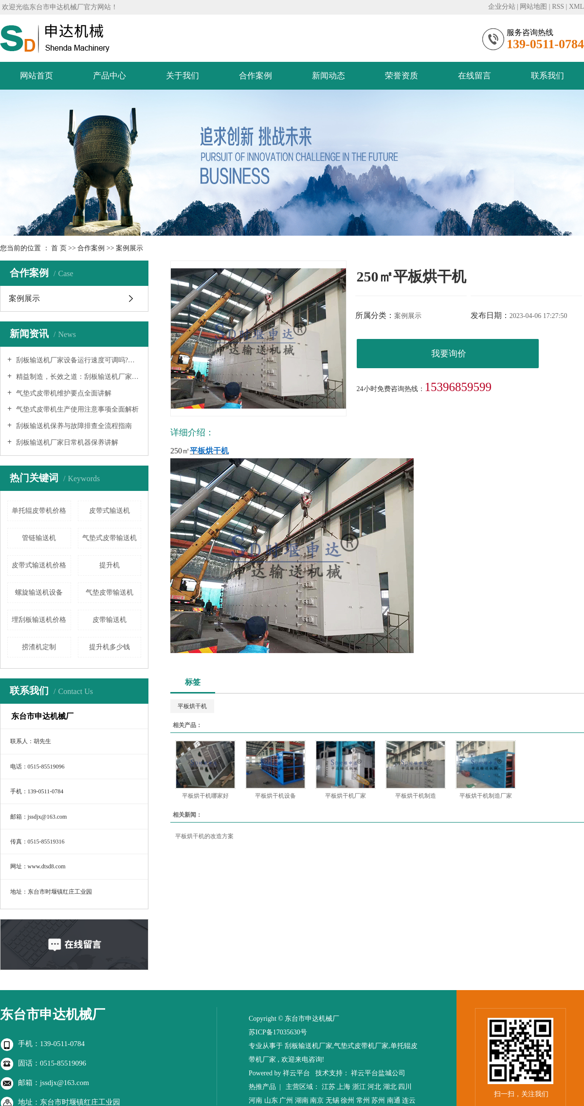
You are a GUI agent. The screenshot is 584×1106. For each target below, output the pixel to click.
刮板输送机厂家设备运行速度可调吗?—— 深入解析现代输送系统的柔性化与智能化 (77, 360)
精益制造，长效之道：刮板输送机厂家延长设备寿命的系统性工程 (77, 376)
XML (576, 6)
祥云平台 (296, 1073)
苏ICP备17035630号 (278, 1032)
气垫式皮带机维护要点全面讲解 (62, 393)
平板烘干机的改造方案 (204, 836)
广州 (286, 1100)
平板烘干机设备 (275, 795)
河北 (374, 1086)
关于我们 (182, 75)
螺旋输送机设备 (39, 592)
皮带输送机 (109, 619)
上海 (343, 1086)
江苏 (328, 1086)
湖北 (390, 1086)
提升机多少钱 (109, 647)
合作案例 (255, 75)
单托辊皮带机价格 (39, 510)
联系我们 (547, 75)
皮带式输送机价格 (39, 565)
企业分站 (501, 6)
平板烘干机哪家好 (205, 795)
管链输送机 (39, 538)
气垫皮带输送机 (109, 592)
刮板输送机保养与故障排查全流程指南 (73, 426)
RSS (558, 6)
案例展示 (129, 248)
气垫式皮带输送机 (109, 538)
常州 (363, 1100)
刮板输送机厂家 (308, 1046)
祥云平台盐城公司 (378, 1073)
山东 (271, 1100)
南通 (394, 1100)
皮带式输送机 (109, 510)
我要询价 (448, 353)
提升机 (109, 565)
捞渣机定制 (39, 647)
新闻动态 (328, 75)
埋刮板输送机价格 (39, 619)
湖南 (302, 1100)
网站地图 (533, 6)
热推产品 (262, 1086)
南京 (317, 1100)
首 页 (59, 248)
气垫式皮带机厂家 (361, 1046)
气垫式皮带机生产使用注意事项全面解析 (76, 409)
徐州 (347, 1100)
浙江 (359, 1086)
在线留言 (474, 75)
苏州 (378, 1100)
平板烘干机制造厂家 (485, 795)
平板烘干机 (192, 706)
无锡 (332, 1100)
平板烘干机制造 (415, 795)
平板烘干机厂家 (345, 795)
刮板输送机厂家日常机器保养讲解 (66, 442)
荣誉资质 (401, 75)
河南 (255, 1100)
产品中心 (109, 75)
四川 (405, 1086)
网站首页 (36, 75)
